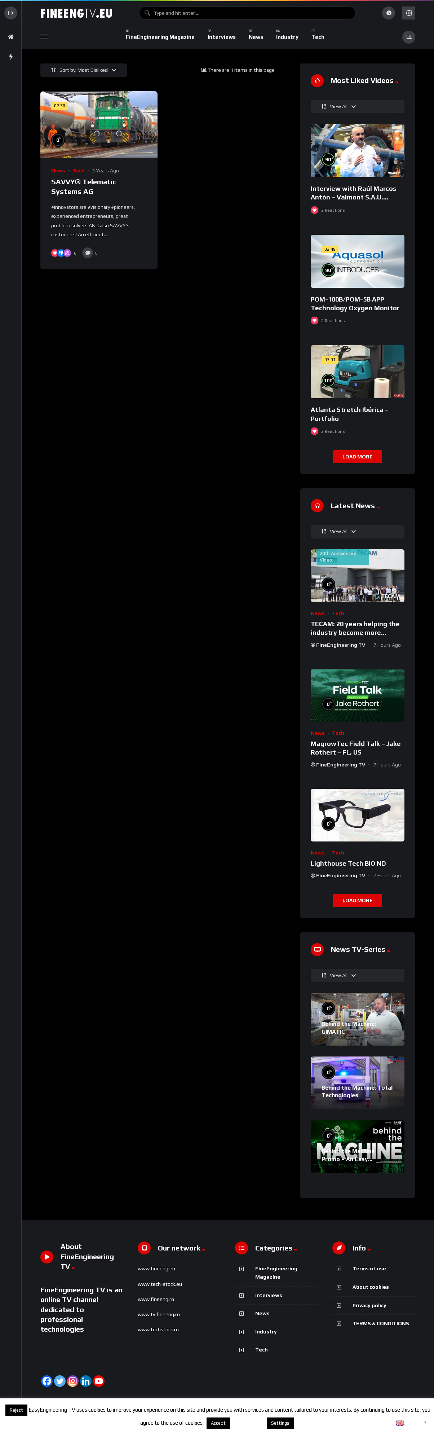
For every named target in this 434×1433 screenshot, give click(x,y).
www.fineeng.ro (156, 1299)
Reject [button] (16, 1410)
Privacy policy (369, 1305)
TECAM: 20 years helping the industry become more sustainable (355, 632)
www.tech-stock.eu (160, 1284)
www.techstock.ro (158, 1329)
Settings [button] (280, 1423)
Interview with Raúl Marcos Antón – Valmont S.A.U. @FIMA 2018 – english (353, 197)
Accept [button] (218, 1423)
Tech (78, 170)
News (58, 170)
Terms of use (369, 1268)
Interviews (268, 1295)
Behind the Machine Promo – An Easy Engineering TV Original (354, 1159)
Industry (266, 1332)
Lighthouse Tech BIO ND (348, 863)
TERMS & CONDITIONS (381, 1323)
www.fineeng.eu (156, 1268)
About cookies (371, 1287)
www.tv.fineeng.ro (159, 1314)
